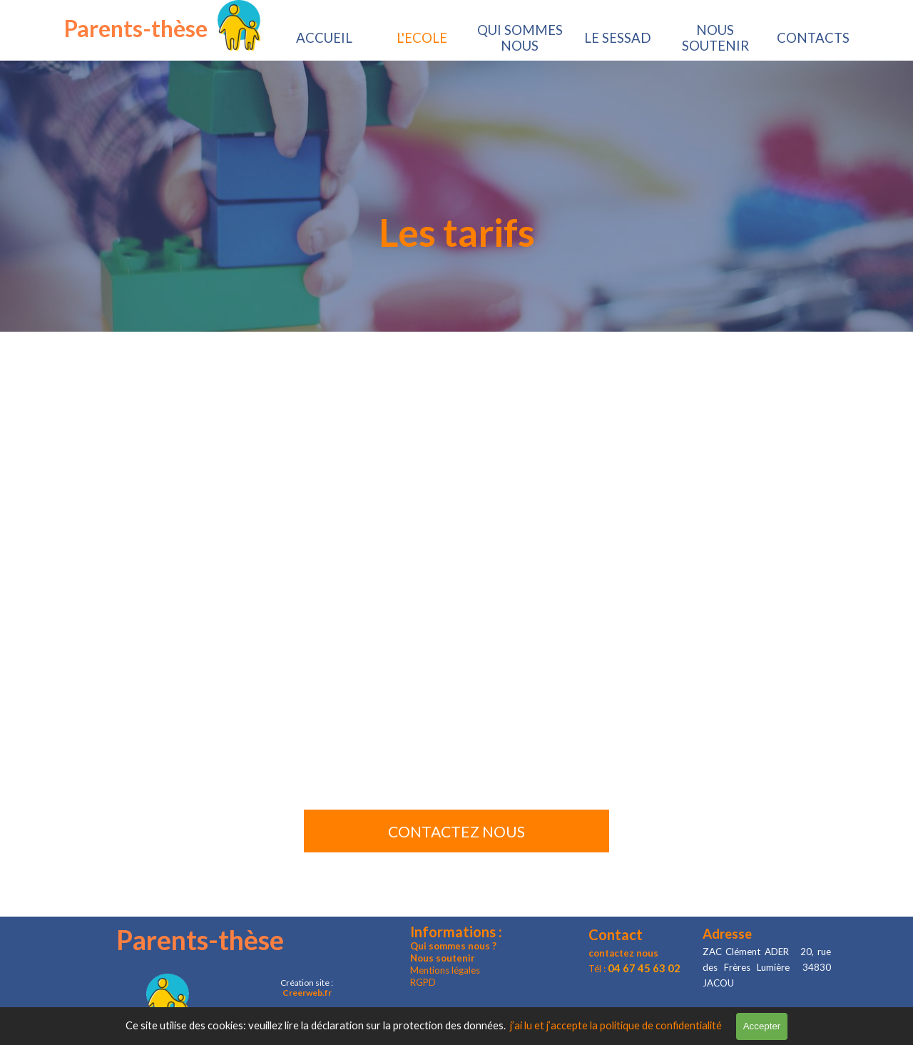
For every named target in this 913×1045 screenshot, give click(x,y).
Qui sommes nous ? (453, 946)
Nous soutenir (442, 958)
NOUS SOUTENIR (715, 37)
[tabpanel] (456, 231)
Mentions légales (445, 970)
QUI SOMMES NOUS (520, 37)
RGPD (423, 982)
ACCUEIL (324, 38)
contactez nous (623, 953)
